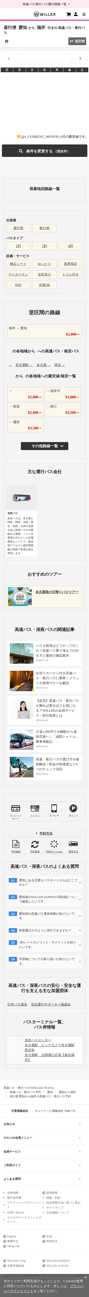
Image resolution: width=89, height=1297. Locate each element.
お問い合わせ (15, 1212)
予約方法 (45, 833)
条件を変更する (44, 151)
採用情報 (52, 1192)
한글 (49, 1236)
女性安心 (44, 274)
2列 (18, 246)
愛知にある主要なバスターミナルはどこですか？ (48, 882)
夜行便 (44, 228)
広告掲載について (57, 1212)
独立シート (18, 264)
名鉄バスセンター (38, 1040)
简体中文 (52, 1241)
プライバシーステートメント (24, 1205)
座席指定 (70, 264)
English (11, 1236)
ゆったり (44, 264)
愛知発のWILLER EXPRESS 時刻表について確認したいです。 (47, 899)
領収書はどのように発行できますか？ (45, 930)
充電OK (44, 285)
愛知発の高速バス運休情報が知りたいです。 (47, 916)
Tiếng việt (13, 1246)
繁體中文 (13, 1241)
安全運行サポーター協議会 (51, 1004)
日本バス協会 (17, 1004)
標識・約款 (53, 1197)
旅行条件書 (14, 1197)
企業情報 (13, 1192)
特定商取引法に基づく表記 (63, 1202)
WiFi (18, 285)
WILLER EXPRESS (58, 1260)
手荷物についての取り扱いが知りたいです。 (47, 961)
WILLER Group (16, 1260)
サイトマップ (54, 1207)
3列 (44, 246)
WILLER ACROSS (57, 1265)
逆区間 (77, 41)
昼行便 (18, 228)
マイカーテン (18, 274)
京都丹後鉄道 (15, 1265)
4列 (70, 246)
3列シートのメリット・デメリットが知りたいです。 (47, 945)
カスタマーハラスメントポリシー (24, 1219)
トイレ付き (70, 274)
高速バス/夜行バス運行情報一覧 (45, 4)
